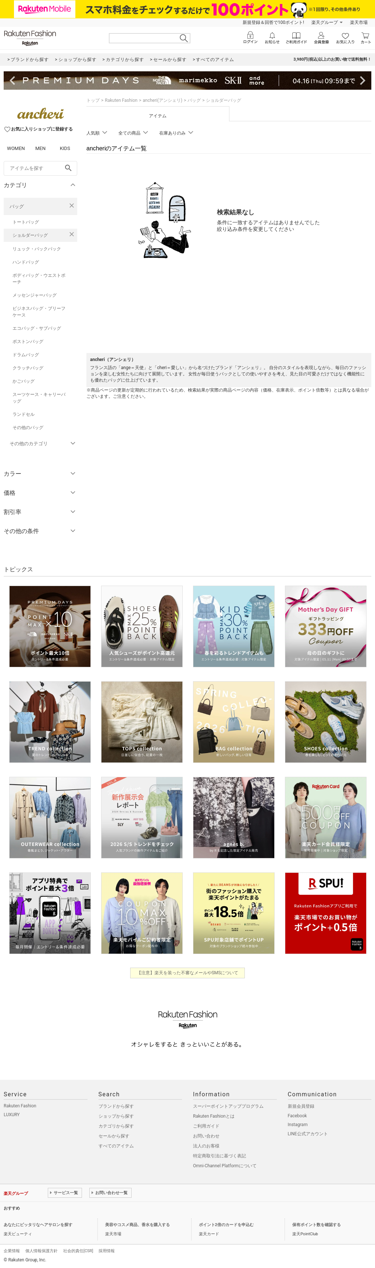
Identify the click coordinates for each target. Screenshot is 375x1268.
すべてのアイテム (116, 1146)
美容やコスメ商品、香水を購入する (137, 1224)
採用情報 (107, 1251)
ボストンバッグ (27, 341)
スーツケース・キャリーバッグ (38, 398)
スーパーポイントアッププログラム (228, 1106)
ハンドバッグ (25, 262)
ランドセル (23, 414)
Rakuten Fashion (121, 100)
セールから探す (114, 1136)
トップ (93, 100)
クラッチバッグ (27, 368)
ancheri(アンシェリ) (162, 100)
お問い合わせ (206, 1136)
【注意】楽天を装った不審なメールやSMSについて (188, 972)
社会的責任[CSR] (78, 1251)
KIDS (65, 148)
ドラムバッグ (25, 354)
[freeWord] (40, 168)
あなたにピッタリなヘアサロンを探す (38, 1224)
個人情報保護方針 (41, 1251)
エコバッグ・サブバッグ (36, 328)
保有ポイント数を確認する (316, 1224)
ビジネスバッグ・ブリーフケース (38, 312)
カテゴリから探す (116, 1126)
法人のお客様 (206, 1146)
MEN (40, 148)
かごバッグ (23, 381)
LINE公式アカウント (308, 1133)
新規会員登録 (301, 1106)
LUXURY (12, 1114)
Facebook (297, 1115)
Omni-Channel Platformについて (225, 1165)
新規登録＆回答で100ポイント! (273, 22)
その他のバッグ (27, 427)
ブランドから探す (116, 1106)
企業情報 (12, 1251)
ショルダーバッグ (30, 235)
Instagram (298, 1124)
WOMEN (16, 148)
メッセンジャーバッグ (34, 295)
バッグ (17, 206)
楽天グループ (324, 22)
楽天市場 (359, 22)
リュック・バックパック (36, 248)
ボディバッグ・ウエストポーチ (38, 279)
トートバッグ (25, 222)
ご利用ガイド (206, 1126)
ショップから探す (116, 1116)
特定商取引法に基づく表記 (219, 1155)
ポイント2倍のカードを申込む (226, 1224)
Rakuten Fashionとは (214, 1116)
